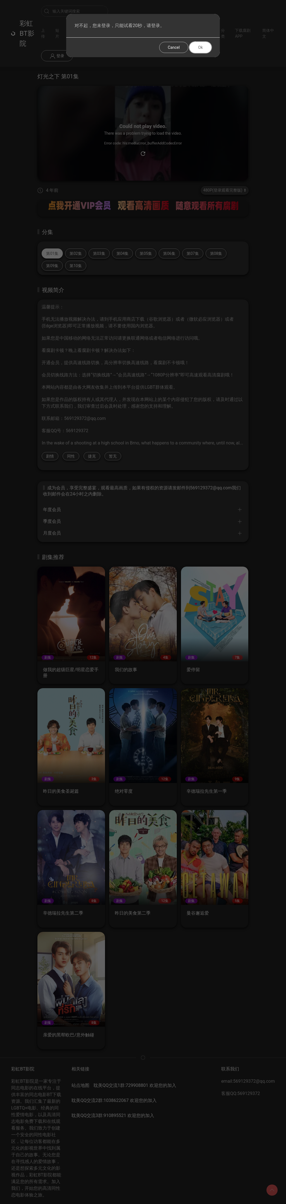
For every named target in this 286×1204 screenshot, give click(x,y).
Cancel (174, 47)
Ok (200, 47)
